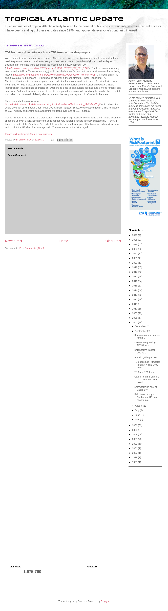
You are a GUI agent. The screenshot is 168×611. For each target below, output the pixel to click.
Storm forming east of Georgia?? (145, 388)
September (141, 331)
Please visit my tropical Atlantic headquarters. (28, 134)
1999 (135, 457)
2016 (135, 281)
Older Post (113, 241)
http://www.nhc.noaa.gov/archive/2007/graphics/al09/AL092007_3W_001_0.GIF (47, 68)
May (137, 419)
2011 (135, 304)
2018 (135, 272)
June (138, 415)
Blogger (105, 601)
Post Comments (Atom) (31, 248)
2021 (135, 258)
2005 (135, 430)
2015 (135, 285)
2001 (135, 448)
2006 (135, 425)
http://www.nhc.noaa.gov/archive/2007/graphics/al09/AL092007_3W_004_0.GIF (54, 74)
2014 (135, 290)
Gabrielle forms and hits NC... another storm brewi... (146, 379)
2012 (135, 299)
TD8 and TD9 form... (145, 372)
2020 (135, 262)
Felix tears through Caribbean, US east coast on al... (145, 397)
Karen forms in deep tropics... (145, 351)
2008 (135, 317)
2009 (135, 313)
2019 (135, 267)
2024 (135, 244)
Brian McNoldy (23, 139)
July (137, 410)
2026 (135, 235)
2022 (135, 253)
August (139, 405)
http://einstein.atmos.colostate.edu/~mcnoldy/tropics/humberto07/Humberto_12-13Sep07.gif (53, 104)
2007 (135, 322)
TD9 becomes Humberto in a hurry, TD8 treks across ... (147, 365)
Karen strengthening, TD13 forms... (145, 344)
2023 (135, 249)
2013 (135, 295)
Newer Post (13, 241)
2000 (135, 453)
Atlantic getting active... (146, 357)
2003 (135, 439)
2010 (135, 308)
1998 (135, 462)
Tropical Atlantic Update (64, 19)
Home (63, 241)
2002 (135, 443)
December (140, 326)
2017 (135, 276)
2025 (135, 239)
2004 (135, 434)
